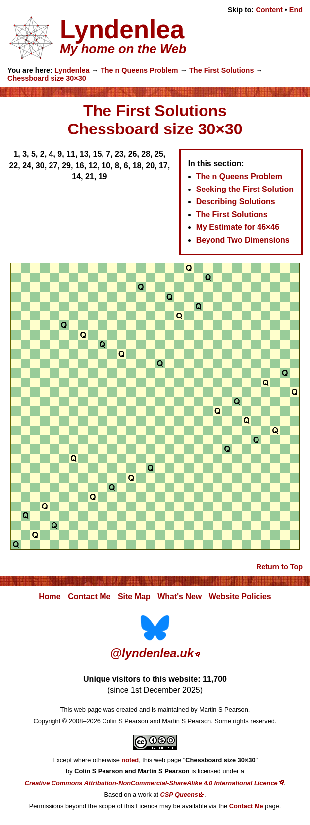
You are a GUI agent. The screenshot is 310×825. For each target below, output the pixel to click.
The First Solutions (221, 70)
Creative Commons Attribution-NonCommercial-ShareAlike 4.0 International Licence (151, 783)
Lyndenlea (72, 70)
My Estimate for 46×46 (238, 227)
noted (130, 759)
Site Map (134, 596)
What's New (179, 596)
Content (269, 10)
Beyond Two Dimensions (243, 240)
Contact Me (89, 596)
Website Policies (240, 596)
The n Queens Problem (139, 70)
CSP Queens (179, 794)
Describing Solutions (235, 201)
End (296, 10)
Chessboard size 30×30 (46, 78)
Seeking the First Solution (245, 189)
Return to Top (280, 567)
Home (49, 596)
